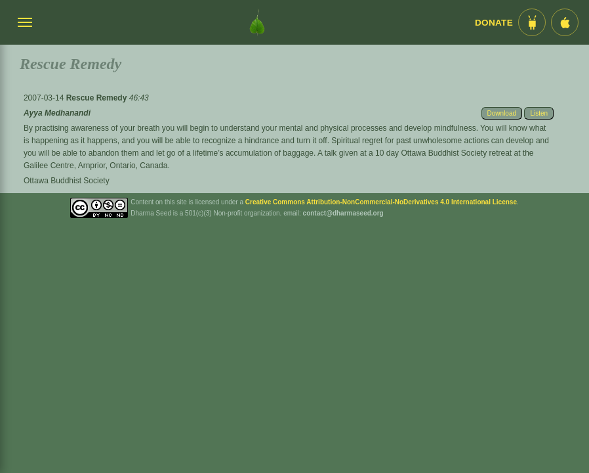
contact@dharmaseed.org (343, 213)
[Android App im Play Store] (532, 22)
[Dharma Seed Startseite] (257, 22)
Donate (494, 23)
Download (501, 113)
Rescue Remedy (97, 97)
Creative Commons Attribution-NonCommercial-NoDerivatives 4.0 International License (381, 202)
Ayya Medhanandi (57, 113)
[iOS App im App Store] (565, 22)
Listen (539, 113)
